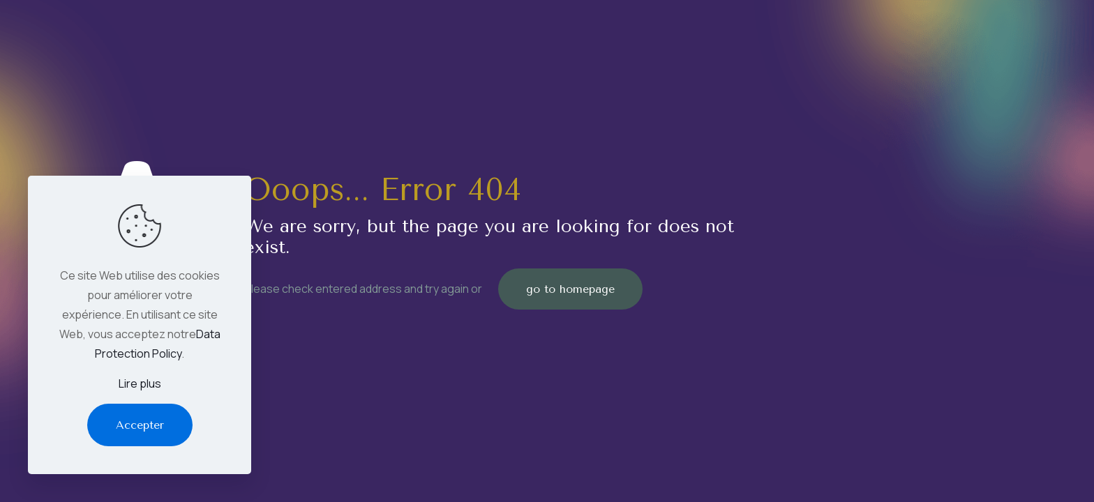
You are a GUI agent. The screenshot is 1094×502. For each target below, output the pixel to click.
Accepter (140, 425)
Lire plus (140, 383)
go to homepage (570, 289)
